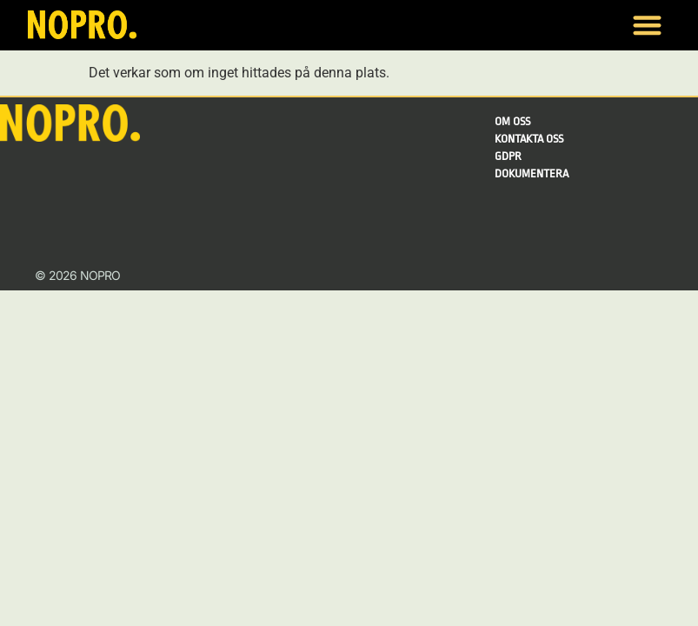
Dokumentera (531, 173)
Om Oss (512, 121)
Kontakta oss (529, 138)
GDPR (508, 156)
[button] (647, 26)
